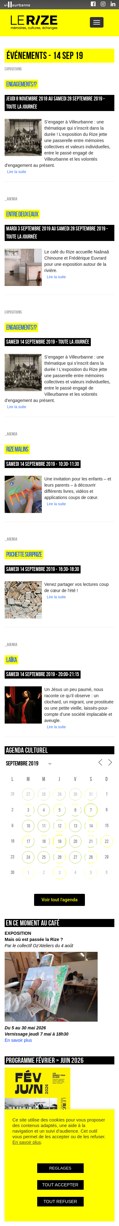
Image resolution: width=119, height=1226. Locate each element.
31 (91, 794)
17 (28, 841)
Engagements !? (21, 84)
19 (59, 841)
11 (44, 825)
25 (44, 857)
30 (75, 794)
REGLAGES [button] (60, 1168)
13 (75, 825)
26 (59, 857)
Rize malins (17, 449)
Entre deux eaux (22, 214)
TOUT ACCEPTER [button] (60, 1184)
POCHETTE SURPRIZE (24, 554)
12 (59, 825)
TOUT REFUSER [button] (60, 1201)
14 (91, 825)
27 (28, 794)
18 (44, 841)
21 (91, 841)
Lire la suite (16, 172)
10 (28, 825)
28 (44, 794)
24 (28, 857)
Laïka (11, 659)
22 (106, 841)
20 (75, 841)
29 (59, 794)
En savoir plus (18, 1040)
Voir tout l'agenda (60, 900)
